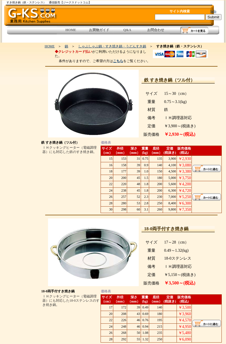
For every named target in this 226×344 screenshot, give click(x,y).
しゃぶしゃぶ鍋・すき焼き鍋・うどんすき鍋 (112, 46)
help (213, 11)
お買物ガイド (99, 30)
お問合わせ (155, 30)
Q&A (127, 30)
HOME (71, 30)
